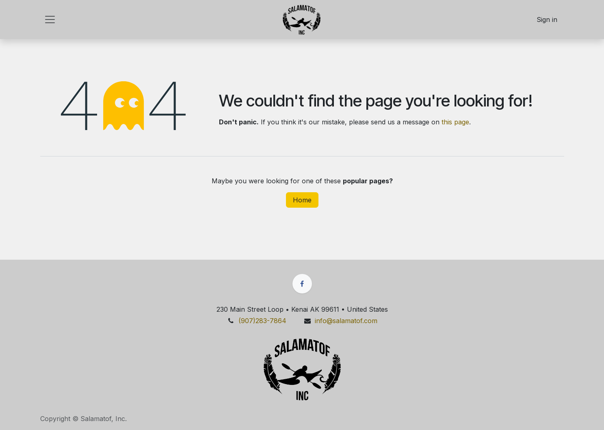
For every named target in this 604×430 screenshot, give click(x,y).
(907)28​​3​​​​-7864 (263, 321)
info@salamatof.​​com (346, 321)
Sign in (547, 19)
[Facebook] (302, 283)
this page (455, 122)
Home (302, 200)
